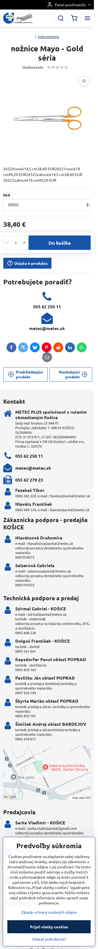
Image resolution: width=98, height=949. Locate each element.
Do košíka (59, 243)
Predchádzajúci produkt (25, 374)
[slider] (57, 67)
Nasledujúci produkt (73, 374)
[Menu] (87, 18)
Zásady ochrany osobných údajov (49, 930)
